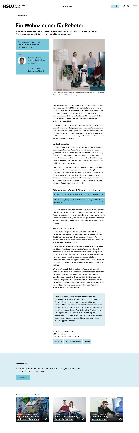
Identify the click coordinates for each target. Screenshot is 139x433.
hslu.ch (115, 6)
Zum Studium (23, 377)
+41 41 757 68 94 (34, 68)
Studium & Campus (21, 15)
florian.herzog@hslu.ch (36, 71)
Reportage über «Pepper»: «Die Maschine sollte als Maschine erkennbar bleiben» (31, 44)
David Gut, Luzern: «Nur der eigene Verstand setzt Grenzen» (76, 194)
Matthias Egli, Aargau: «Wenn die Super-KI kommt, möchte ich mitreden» (77, 201)
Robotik (87, 342)
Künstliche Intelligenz (73, 342)
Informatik (58, 342)
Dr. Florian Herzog (34, 58)
